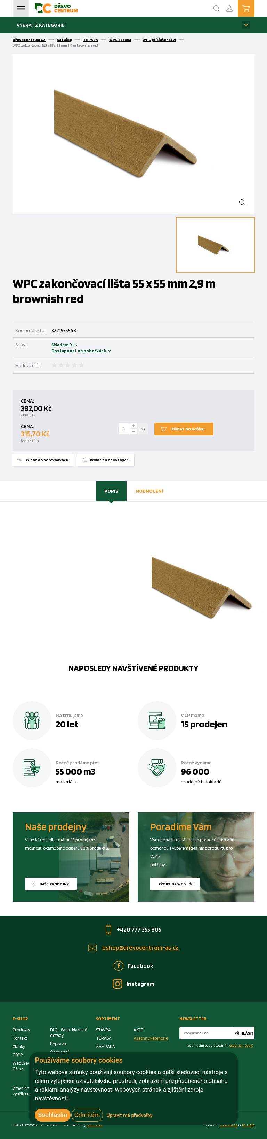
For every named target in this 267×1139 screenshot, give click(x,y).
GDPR (18, 1054)
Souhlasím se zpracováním (220, 1045)
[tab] (111, 491)
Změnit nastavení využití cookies (29, 1091)
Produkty (21, 1029)
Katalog (64, 39)
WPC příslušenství (159, 39)
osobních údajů (241, 1045)
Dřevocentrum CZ (29, 39)
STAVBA (103, 1029)
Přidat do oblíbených (109, 460)
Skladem (60, 347)
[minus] (133, 432)
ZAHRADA (105, 1046)
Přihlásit (243, 1033)
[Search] (216, 8)
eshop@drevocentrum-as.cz (140, 947)
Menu (21, 8)
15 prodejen (204, 724)
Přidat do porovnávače (46, 460)
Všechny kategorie (151, 1038)
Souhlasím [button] (52, 1114)
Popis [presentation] (111, 491)
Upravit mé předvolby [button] (129, 1115)
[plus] (133, 426)
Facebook (140, 965)
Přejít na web (172, 883)
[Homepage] (56, 8)
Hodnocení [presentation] (149, 491)
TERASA (90, 39)
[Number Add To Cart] (124, 429)
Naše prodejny (54, 883)
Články (19, 1046)
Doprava (58, 1043)
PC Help (248, 1125)
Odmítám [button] (87, 1114)
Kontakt (20, 1038)
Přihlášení (235, 5)
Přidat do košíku (188, 429)
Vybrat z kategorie (41, 25)
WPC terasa (120, 39)
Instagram (140, 983)
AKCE (138, 1029)
